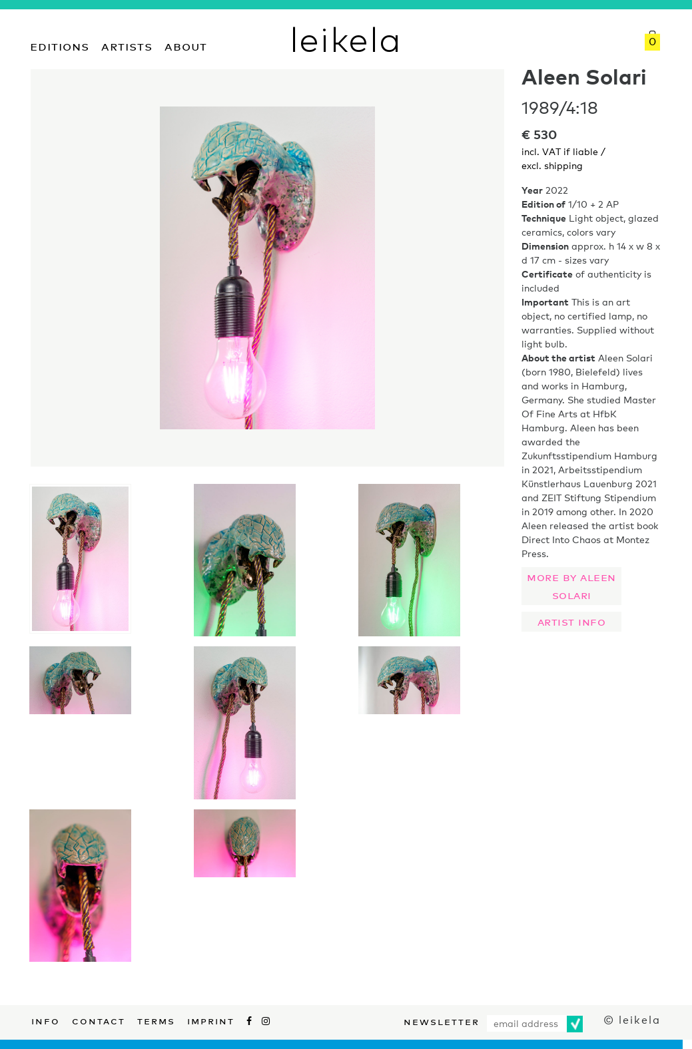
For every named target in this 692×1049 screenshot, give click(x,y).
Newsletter (442, 1020)
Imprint (210, 1019)
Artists (127, 45)
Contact (98, 1019)
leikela (346, 39)
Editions (59, 45)
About (186, 45)
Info (45, 1019)
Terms (156, 1019)
